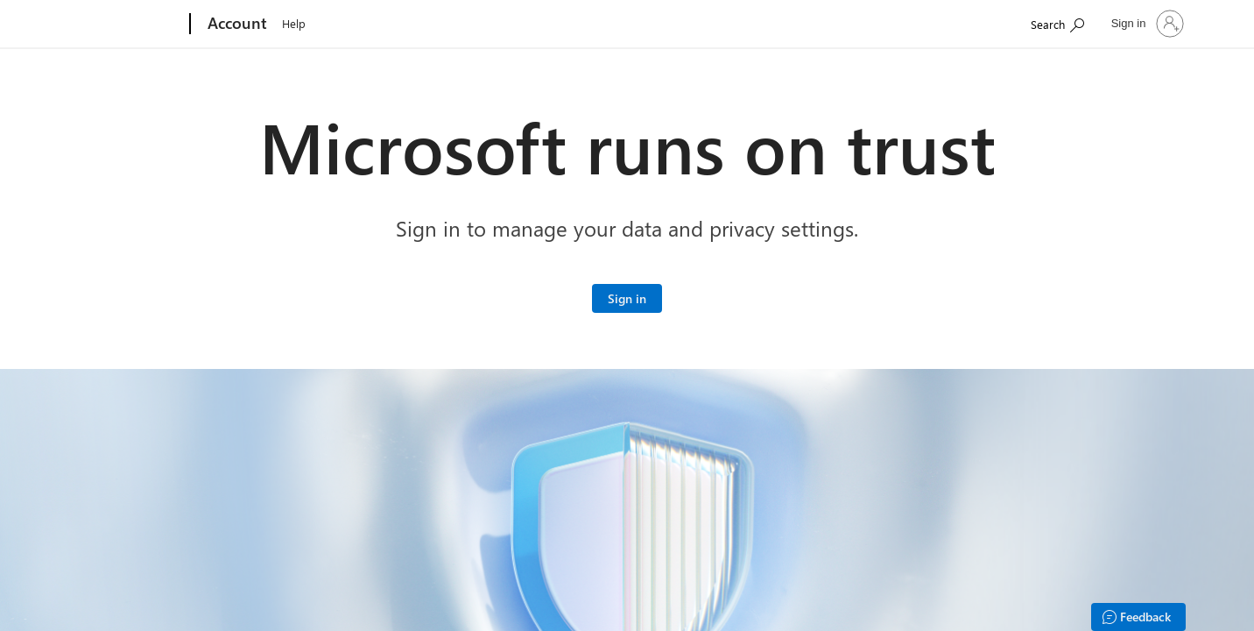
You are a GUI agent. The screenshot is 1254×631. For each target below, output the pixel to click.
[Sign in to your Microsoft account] (627, 298)
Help (294, 23)
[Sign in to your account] (1146, 24)
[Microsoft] (123, 24)
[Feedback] (1138, 617)
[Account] (235, 24)
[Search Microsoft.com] (1057, 22)
